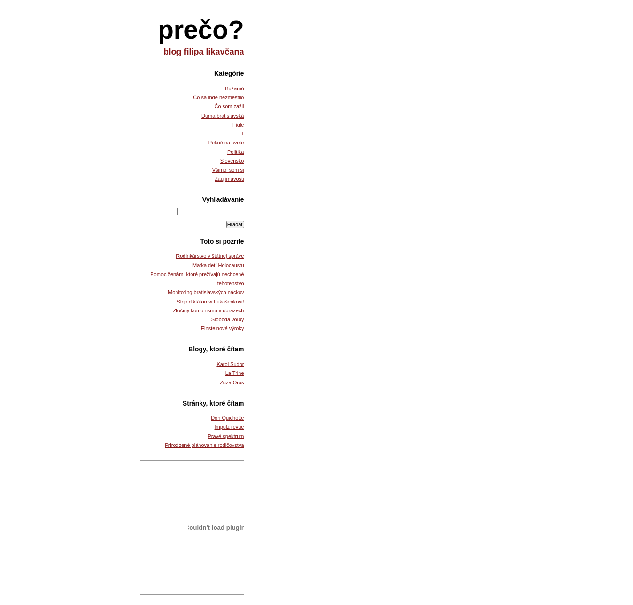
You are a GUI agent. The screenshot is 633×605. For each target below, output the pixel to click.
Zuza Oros (232, 382)
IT (242, 133)
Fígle (238, 124)
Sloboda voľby (227, 319)
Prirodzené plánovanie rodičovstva (204, 445)
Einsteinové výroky (222, 328)
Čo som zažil (229, 106)
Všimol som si (228, 170)
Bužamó (234, 88)
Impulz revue (229, 427)
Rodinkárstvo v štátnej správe (210, 256)
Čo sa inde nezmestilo (218, 97)
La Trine (234, 373)
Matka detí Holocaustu (218, 265)
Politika (235, 152)
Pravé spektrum (226, 436)
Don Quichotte (227, 418)
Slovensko (232, 161)
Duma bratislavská (222, 116)
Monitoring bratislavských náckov (206, 292)
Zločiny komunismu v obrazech (208, 310)
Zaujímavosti (229, 179)
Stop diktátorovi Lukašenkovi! (210, 301)
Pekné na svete (226, 142)
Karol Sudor (230, 364)
